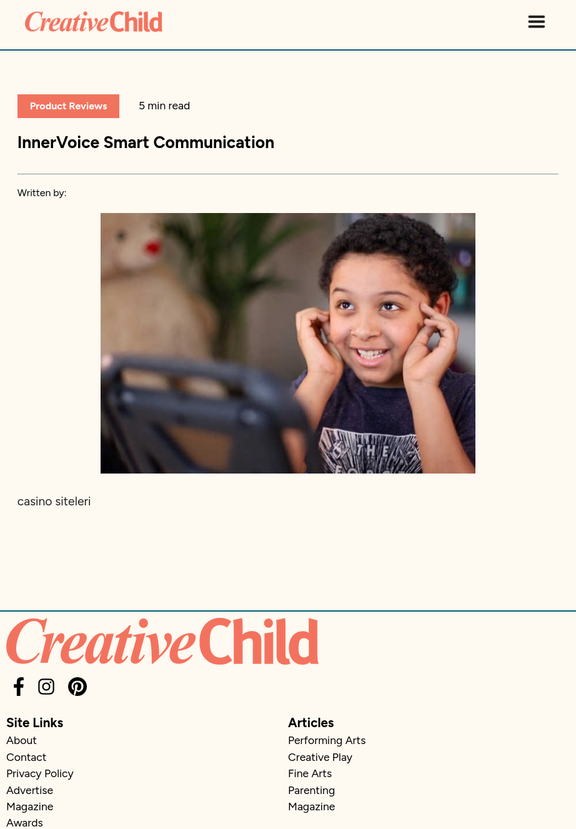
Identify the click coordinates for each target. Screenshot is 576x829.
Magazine (29, 806)
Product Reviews (68, 106)
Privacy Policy (40, 773)
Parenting (311, 790)
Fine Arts (310, 773)
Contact (26, 756)
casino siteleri (54, 501)
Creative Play (320, 756)
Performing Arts (326, 740)
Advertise (29, 790)
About (21, 740)
